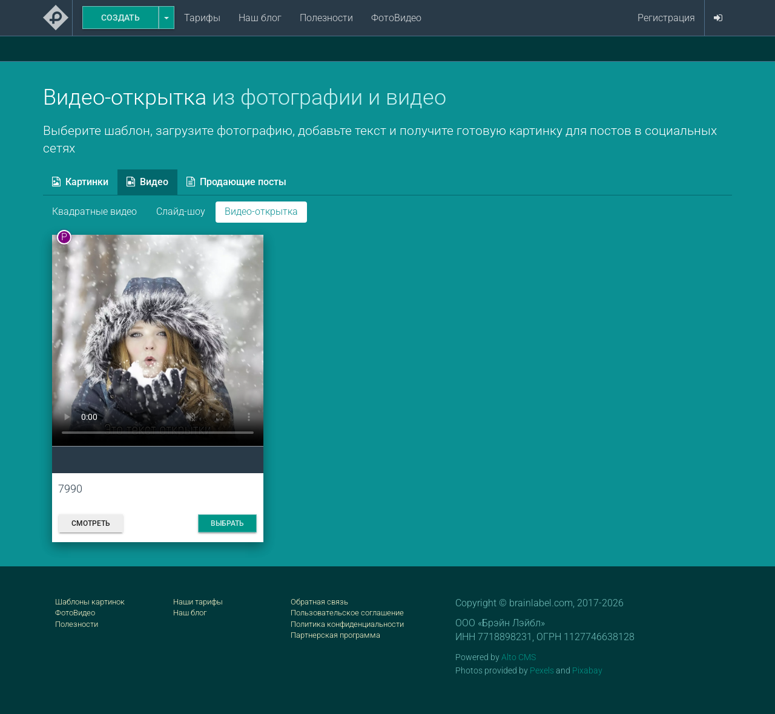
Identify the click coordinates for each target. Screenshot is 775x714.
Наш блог (260, 18)
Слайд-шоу (180, 211)
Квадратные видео (94, 211)
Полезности (326, 18)
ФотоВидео (396, 18)
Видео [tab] (147, 182)
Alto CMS (518, 657)
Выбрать (227, 523)
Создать (120, 17)
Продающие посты (236, 182)
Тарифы (202, 18)
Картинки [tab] (80, 182)
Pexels (542, 670)
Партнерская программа (335, 635)
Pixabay (587, 670)
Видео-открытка (261, 211)
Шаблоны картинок (90, 601)
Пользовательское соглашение (347, 612)
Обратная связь (319, 601)
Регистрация (666, 18)
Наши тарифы (198, 601)
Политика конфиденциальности (347, 624)
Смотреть (90, 523)
